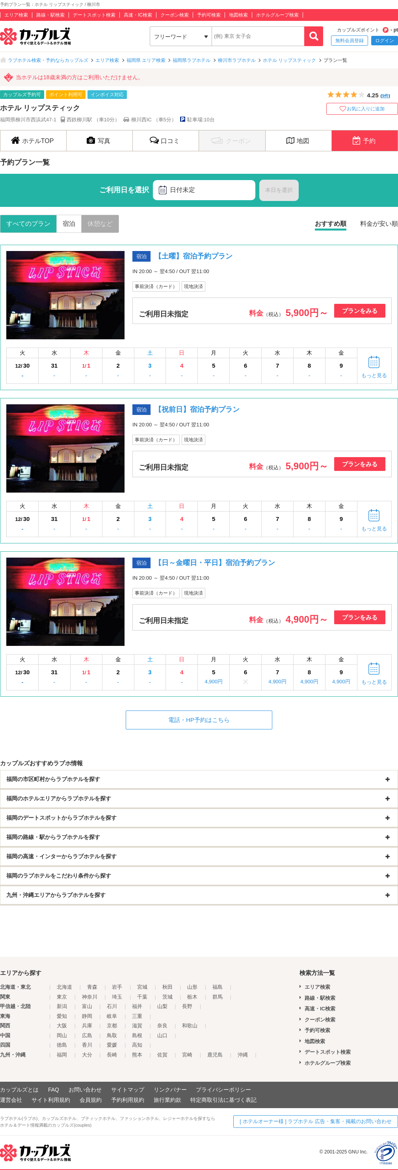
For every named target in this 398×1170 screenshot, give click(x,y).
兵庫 (87, 1026)
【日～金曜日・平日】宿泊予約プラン (214, 563)
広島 (87, 1035)
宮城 (142, 987)
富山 (87, 1006)
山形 (192, 987)
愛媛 (112, 1045)
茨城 (167, 997)
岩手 (117, 987)
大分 (87, 1055)
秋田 (167, 987)
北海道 (64, 987)
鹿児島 (215, 1055)
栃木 (192, 997)
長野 (187, 1006)
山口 (162, 1035)
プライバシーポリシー (223, 1089)
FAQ (53, 1089)
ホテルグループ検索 (277, 15)
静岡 (87, 1016)
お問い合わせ (85, 1089)
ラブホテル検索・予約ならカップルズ (48, 60)
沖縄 (243, 1055)
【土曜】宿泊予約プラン (193, 256)
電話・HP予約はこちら (199, 719)
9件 (385, 95)
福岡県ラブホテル (191, 60)
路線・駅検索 (50, 15)
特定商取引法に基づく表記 (223, 1100)
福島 (217, 987)
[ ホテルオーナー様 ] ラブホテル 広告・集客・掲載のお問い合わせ (316, 1121)
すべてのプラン (28, 223)
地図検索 (238, 15)
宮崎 (187, 1055)
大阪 (62, 1026)
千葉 (142, 997)
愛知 (62, 1016)
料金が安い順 (379, 223)
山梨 (162, 1006)
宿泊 (69, 223)
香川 (87, 1045)
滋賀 (137, 1026)
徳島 (62, 1045)
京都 (112, 1026)
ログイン (384, 40)
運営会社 (11, 1100)
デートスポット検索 (94, 15)
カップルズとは (19, 1089)
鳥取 (112, 1035)
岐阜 (112, 1016)
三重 (137, 1016)
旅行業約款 (167, 1100)
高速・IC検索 (138, 15)
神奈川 (89, 997)
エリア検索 (16, 15)
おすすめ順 (330, 223)
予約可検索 (209, 15)
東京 (62, 997)
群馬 (217, 997)
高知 (137, 1045)
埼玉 (117, 997)
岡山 (62, 1035)
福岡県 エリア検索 (146, 60)
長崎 (112, 1055)
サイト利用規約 (51, 1100)
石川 (112, 1006)
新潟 (62, 1006)
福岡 (62, 1055)
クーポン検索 (174, 15)
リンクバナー (170, 1089)
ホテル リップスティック (289, 60)
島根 (137, 1035)
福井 (137, 1006)
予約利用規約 (127, 1100)
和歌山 (189, 1026)
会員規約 (91, 1100)
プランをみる (360, 310)
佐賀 (162, 1055)
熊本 (137, 1055)
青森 (92, 987)
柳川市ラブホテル (237, 60)
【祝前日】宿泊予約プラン (197, 409)
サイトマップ (127, 1089)
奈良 (162, 1026)
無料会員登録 (349, 40)
